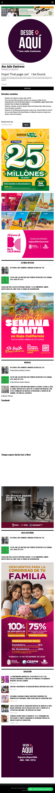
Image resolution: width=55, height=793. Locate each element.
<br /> (27, 471)
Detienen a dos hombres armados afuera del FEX (18, 98)
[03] (27, 777)
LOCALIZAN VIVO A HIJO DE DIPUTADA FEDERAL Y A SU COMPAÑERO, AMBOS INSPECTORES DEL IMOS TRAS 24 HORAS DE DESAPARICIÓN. (29, 103)
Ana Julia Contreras (12, 66)
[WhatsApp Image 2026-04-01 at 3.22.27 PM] (27, 357)
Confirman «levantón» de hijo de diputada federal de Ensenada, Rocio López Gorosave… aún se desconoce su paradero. (28, 107)
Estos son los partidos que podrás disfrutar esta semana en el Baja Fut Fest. (25, 100)
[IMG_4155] (27, 16)
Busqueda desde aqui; (7, 122)
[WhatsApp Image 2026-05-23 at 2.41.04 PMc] (27, 527)
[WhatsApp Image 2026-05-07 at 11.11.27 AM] (25, 190)
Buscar (26, 125)
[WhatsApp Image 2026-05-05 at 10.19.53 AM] (27, 257)
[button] (40, 789)
